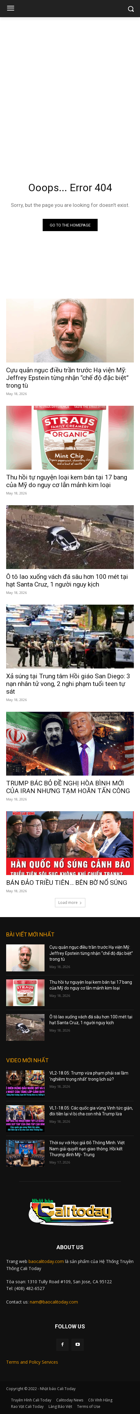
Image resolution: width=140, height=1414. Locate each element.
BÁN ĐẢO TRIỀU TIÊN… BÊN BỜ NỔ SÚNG (66, 882)
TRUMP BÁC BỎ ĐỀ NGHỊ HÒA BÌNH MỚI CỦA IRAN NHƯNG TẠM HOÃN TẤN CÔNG (68, 787)
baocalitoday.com (46, 1261)
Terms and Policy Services (32, 1362)
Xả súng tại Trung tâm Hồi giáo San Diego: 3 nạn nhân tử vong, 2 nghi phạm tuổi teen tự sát (68, 683)
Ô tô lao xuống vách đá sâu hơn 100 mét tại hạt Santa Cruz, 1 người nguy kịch (67, 580)
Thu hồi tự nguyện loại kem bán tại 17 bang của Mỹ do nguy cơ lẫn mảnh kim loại (66, 481)
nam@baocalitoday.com (54, 1302)
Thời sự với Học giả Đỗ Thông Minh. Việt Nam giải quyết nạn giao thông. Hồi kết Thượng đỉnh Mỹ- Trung (87, 1148)
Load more (70, 902)
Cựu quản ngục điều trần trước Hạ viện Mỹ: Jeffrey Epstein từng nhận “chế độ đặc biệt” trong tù (67, 377)
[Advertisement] (70, 90)
